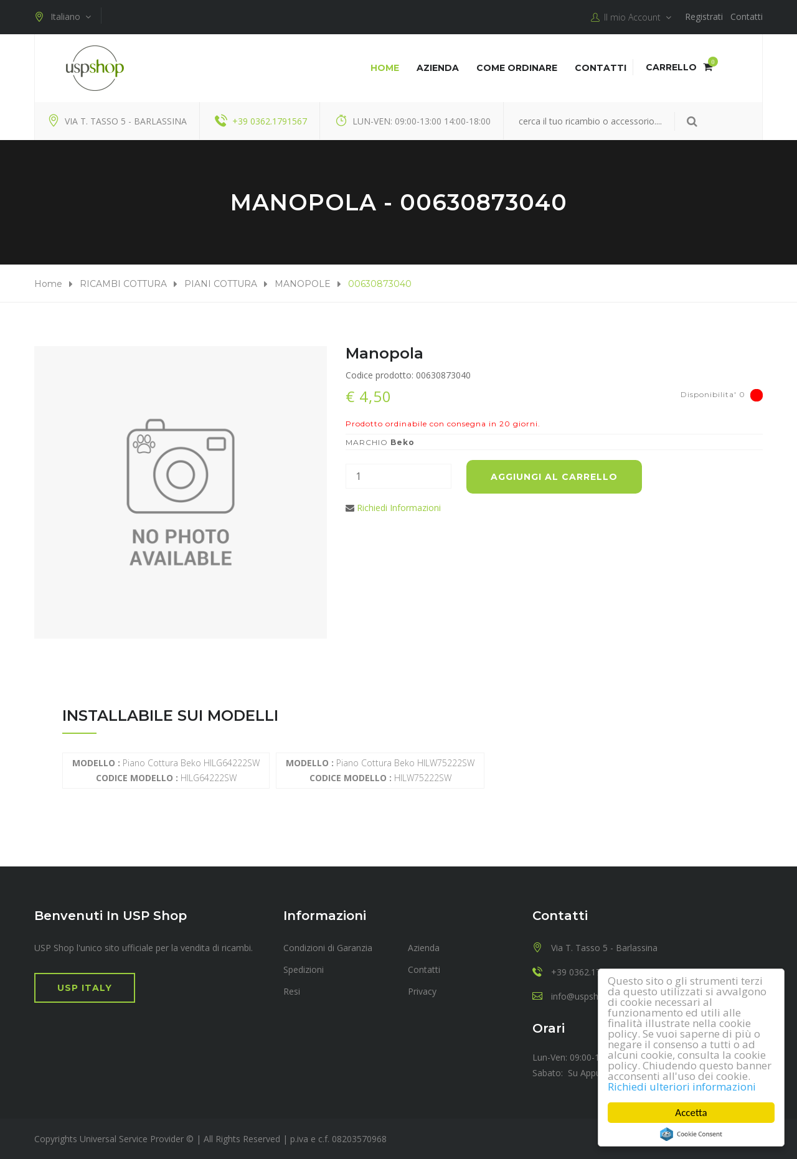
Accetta (691, 1112)
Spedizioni (303, 969)
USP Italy (84, 987)
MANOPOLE (303, 283)
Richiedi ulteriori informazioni (682, 1086)
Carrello (679, 67)
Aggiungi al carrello (554, 476)
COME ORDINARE (516, 67)
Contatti (746, 16)
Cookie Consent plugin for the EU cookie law (691, 1134)
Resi (291, 991)
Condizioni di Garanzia (327, 948)
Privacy (422, 991)
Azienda (438, 67)
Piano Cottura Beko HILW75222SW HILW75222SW (380, 770)
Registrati (704, 16)
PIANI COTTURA (220, 283)
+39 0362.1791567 (269, 121)
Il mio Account (631, 17)
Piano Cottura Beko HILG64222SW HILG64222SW (166, 770)
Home (384, 67)
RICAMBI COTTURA (123, 283)
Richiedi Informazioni (399, 508)
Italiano (62, 17)
